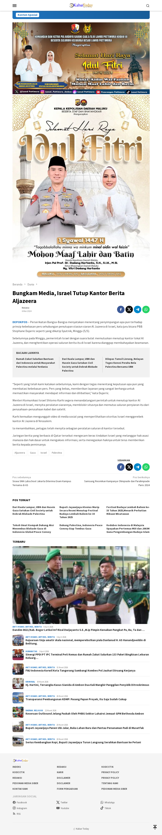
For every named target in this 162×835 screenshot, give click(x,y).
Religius (38, 710)
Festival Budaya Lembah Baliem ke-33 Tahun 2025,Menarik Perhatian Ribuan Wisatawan (128, 510)
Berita (38, 626)
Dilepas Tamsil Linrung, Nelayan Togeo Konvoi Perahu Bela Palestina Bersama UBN (124, 362)
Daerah (29, 710)
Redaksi (61, 766)
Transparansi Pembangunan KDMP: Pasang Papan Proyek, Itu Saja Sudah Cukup (76, 699)
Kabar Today (82, 828)
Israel (44, 452)
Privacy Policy (110, 772)
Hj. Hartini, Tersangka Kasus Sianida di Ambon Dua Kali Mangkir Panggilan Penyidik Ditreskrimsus (87, 685)
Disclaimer (63, 777)
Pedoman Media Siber (25, 783)
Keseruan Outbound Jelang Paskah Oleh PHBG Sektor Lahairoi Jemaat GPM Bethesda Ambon (85, 713)
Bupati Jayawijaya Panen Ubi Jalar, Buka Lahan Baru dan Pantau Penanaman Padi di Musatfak (85, 728)
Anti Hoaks (18, 626)
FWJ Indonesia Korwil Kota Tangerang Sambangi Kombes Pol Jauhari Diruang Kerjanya (80, 670)
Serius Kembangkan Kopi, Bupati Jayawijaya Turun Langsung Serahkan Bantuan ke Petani (83, 742)
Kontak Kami (20, 788)
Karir (60, 772)
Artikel (29, 626)
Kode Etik (107, 766)
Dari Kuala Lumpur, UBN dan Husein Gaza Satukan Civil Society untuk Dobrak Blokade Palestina (33, 510)
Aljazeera (20, 452)
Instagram (19, 808)
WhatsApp (107, 802)
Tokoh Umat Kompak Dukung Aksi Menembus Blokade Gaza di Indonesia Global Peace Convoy (33, 528)
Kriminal (30, 681)
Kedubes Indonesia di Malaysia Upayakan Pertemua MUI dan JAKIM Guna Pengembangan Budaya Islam (128, 528)
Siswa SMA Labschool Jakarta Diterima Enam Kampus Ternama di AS (45, 481)
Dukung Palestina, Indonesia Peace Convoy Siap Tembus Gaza (81, 526)
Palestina (57, 452)
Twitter (61, 802)
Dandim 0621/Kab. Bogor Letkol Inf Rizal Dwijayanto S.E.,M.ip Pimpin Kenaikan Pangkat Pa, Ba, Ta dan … (78, 630)
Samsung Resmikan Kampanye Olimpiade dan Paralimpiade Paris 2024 (117, 481)
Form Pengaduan (67, 788)
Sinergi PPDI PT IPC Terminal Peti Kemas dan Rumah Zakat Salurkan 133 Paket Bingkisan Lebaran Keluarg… (87, 656)
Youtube (62, 808)
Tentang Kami (109, 783)
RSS (16, 813)
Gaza (33, 452)
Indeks (16, 766)
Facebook (19, 802)
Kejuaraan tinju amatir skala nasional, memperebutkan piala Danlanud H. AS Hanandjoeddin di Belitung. (86, 642)
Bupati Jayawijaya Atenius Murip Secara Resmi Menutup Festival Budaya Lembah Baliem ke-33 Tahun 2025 (79, 512)
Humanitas (31, 651)
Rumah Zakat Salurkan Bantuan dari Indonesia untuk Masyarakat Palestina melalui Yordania (35, 362)
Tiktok (105, 808)
